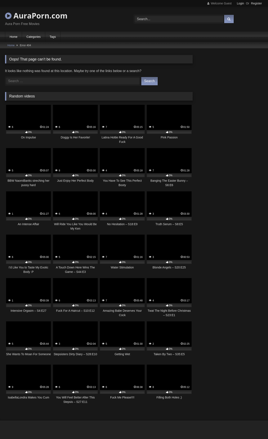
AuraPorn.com (36, 16)
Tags (53, 36)
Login (240, 3)
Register (256, 3)
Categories (33, 36)
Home (13, 36)
